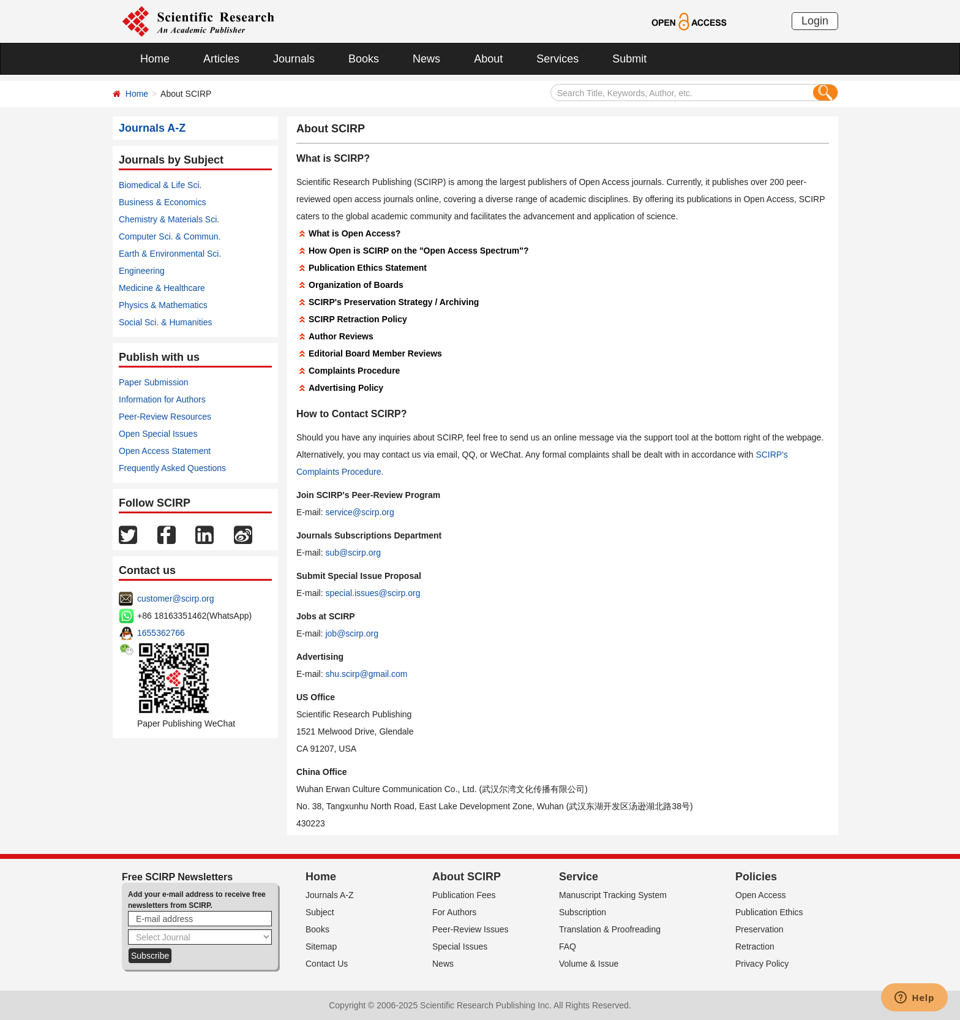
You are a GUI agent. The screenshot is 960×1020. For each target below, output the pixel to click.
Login (814, 21)
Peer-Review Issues (470, 929)
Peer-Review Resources (165, 416)
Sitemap (321, 946)
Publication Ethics (769, 912)
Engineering (142, 271)
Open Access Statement (165, 451)
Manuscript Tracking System (613, 895)
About (488, 59)
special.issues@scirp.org (372, 593)
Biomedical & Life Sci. (160, 185)
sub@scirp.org (352, 552)
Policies (756, 877)
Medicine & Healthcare (162, 288)
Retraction (754, 946)
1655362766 (161, 633)
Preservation (759, 929)
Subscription (582, 912)
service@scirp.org (359, 512)
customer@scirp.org (175, 598)
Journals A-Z (330, 895)
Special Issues (459, 946)
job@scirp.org (351, 633)
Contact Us (327, 964)
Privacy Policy (762, 964)
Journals (294, 59)
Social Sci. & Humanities (165, 322)
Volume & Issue (588, 964)
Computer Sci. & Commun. (170, 236)
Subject (320, 912)
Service (578, 877)
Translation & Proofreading (610, 929)
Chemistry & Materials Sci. (169, 219)
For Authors (454, 912)
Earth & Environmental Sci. (170, 254)
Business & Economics (162, 202)
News (426, 59)
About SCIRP (466, 877)
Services (557, 59)
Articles (221, 59)
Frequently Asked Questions (172, 468)
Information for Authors (162, 399)
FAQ (567, 946)
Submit (629, 59)
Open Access (760, 895)
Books (363, 59)
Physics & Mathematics (163, 305)
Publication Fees (464, 895)
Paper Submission (154, 382)
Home (155, 59)
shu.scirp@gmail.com (366, 674)
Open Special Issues (158, 434)
